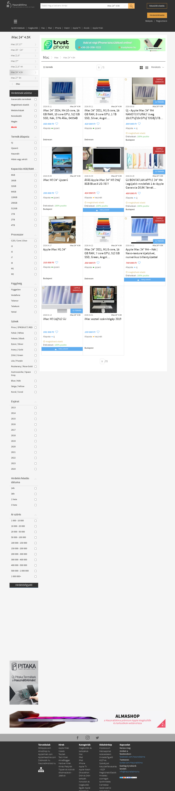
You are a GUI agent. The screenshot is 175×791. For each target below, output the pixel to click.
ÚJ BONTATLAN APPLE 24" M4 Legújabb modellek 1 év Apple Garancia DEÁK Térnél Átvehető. (145, 182)
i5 (24, 251)
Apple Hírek (98, 28)
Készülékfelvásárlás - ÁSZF (108, 767)
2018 (24, 435)
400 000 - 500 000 (24, 565)
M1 (24, 268)
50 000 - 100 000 (24, 537)
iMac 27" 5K (16, 78)
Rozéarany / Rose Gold (24, 366)
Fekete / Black (24, 338)
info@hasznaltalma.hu (129, 768)
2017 (24, 429)
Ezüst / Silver (24, 344)
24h (24, 488)
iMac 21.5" (15, 55)
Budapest (130, 139)
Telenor (24, 300)
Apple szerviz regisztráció (105, 787)
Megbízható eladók (24, 104)
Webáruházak (24, 110)
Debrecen (47, 139)
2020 (24, 446)
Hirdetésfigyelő (23, 585)
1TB (24, 214)
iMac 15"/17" (16, 44)
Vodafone (24, 295)
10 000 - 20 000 (24, 526)
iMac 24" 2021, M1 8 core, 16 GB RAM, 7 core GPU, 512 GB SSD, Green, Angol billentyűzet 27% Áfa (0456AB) (102, 252)
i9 (24, 263)
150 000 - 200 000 (24, 548)
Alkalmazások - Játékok (65, 773)
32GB (24, 186)
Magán (24, 121)
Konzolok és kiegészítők (84, 781)
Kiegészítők (33, 28)
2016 (24, 424)
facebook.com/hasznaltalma (132, 753)
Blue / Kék (24, 380)
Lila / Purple (24, 360)
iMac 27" (14, 61)
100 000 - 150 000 (24, 543)
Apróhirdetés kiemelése (105, 781)
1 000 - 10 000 (24, 520)
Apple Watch (84, 768)
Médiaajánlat (105, 751)
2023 (24, 463)
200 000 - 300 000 (24, 554)
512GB (24, 208)
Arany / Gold (24, 349)
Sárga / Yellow (24, 386)
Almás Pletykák (65, 765)
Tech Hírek (63, 756)
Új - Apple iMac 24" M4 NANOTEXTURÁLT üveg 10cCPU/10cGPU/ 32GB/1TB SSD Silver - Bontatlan (144, 113)
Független (24, 289)
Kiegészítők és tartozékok (85, 749)
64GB (24, 191)
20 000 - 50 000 (24, 531)
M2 (24, 274)
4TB (24, 225)
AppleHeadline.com (47, 756)
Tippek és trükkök (67, 768)
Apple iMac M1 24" (51, 249)
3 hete (24, 505)
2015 (24, 418)
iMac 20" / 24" (17, 50)
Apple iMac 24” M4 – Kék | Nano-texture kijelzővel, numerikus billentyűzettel (144, 251)
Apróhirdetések (18, 28)
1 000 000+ (24, 576)
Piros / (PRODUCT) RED (24, 327)
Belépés (149, 21)
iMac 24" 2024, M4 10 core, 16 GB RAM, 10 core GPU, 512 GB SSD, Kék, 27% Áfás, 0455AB (61, 113)
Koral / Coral (24, 392)
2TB (24, 219)
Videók (62, 751)
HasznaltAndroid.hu (47, 762)
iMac (18, 84)
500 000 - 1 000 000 (24, 570)
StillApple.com (44, 748)
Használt (24, 153)
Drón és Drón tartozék (84, 776)
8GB (24, 175)
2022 (24, 457)
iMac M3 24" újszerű (52, 179)
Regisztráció (161, 21)
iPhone (58, 28)
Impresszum (104, 748)
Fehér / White (24, 333)
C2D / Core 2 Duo (24, 240)
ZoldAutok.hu (44, 759)
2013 (24, 407)
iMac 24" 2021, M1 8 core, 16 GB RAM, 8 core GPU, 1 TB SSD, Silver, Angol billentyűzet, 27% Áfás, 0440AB (102, 113)
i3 (24, 246)
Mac (43, 28)
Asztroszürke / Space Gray (24, 374)
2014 (24, 413)
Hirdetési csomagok (103, 776)
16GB (24, 180)
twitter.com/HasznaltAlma (131, 759)
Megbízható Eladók (107, 771)
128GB (24, 197)
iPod (81, 759)
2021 (24, 452)
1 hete (24, 499)
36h (24, 493)
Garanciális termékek (24, 99)
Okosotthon (84, 771)
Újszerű (24, 148)
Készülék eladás (156, 5)
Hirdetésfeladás (157, 15)
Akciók (87, 28)
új (24, 142)
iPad (50, 28)
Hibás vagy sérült (24, 159)
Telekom (24, 306)
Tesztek (62, 753)
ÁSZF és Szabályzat (104, 761)
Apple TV (77, 28)
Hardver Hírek (65, 762)
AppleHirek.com (45, 753)
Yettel (24, 312)
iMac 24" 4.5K (113, 5)
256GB (24, 202)
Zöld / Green (24, 355)
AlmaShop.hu (44, 751)
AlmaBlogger (64, 759)
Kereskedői (24, 116)
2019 (24, 441)
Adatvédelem (105, 753)
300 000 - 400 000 (24, 559)
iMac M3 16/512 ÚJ (52, 318)
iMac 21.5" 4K (17, 66)
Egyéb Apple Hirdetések (84, 787)
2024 (24, 469)
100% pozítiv (143, 136)
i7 (24, 257)
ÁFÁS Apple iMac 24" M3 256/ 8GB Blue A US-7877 (102, 181)
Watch (67, 28)
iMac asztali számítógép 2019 (98, 318)
